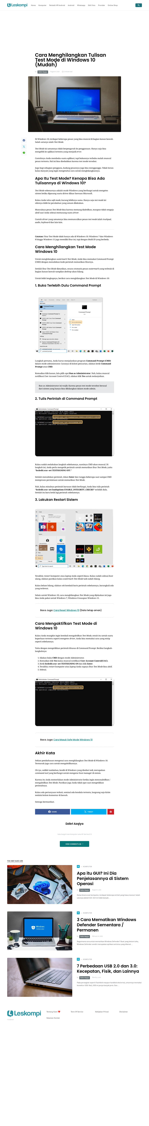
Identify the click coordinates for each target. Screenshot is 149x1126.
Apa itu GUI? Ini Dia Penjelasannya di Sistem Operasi (103, 878)
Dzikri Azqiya (42, 72)
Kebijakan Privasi (102, 1011)
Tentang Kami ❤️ (53, 1011)
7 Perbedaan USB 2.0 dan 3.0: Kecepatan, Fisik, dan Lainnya (108, 968)
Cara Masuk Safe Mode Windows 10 (73, 739)
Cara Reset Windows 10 (66, 610)
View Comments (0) (73, 844)
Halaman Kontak (53, 1018)
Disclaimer (123, 1011)
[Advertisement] (74, 28)
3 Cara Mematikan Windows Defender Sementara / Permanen (106, 925)
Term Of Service (77, 1011)
